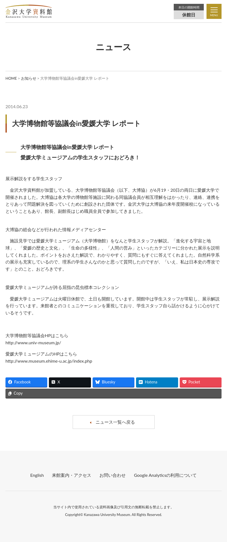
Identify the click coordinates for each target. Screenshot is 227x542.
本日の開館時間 (188, 7)
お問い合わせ (112, 475)
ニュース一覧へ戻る (115, 422)
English (37, 475)
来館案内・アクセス (71, 475)
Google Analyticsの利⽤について (165, 475)
